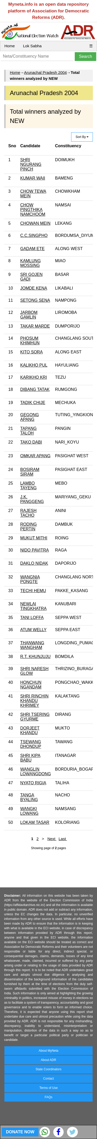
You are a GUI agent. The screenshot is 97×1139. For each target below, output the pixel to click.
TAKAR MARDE (35, 326)
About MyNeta (48, 1050)
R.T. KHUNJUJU (35, 656)
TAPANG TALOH (28, 430)
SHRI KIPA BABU (30, 757)
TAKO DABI (31, 442)
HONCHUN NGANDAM (30, 684)
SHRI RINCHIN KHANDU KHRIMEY (34, 701)
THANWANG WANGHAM (32, 645)
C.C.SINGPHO (34, 235)
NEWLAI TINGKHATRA (33, 606)
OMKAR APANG (35, 456)
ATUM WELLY (33, 629)
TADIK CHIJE (32, 402)
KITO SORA (31, 352)
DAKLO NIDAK (34, 563)
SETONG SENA (35, 300)
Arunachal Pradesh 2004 (45, 72)
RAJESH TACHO (28, 512)
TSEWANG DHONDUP (30, 744)
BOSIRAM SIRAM (29, 471)
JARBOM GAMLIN (29, 314)
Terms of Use (48, 1088)
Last (62, 838)
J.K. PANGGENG (32, 499)
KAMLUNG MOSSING (30, 263)
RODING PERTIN (28, 526)
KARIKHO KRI (33, 377)
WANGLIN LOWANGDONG (35, 771)
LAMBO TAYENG (28, 485)
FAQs (48, 1097)
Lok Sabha (32, 46)
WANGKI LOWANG (29, 811)
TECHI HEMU (33, 590)
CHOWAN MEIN (35, 223)
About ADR (48, 1060)
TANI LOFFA (31, 617)
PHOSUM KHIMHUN (30, 340)
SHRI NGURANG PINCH (30, 164)
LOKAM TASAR (34, 822)
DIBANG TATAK (35, 389)
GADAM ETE (32, 248)
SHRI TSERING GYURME (35, 716)
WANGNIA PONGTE (30, 579)
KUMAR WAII (32, 178)
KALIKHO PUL (33, 365)
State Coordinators (48, 1069)
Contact (48, 1078)
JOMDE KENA (33, 288)
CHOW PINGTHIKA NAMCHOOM (32, 209)
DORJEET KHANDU (30, 730)
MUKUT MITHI (33, 538)
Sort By (82, 137)
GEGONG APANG (29, 417)
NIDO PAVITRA (34, 550)
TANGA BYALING (29, 797)
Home (9, 46)
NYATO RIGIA (33, 783)
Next (51, 838)
